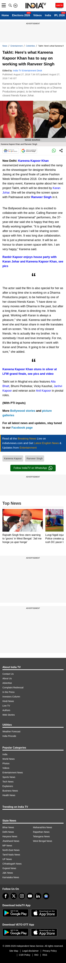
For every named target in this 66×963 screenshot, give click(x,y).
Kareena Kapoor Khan (33, 160)
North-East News (11, 850)
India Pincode (9, 736)
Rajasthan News (41, 832)
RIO (36, 955)
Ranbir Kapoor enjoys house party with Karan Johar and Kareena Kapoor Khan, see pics (32, 261)
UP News (7, 859)
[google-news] (46, 896)
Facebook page (22, 427)
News (4, 46)
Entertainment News (12, 772)
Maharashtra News (42, 827)
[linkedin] (38, 896)
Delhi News (8, 832)
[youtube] (30, 896)
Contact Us (8, 674)
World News (8, 759)
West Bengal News (42, 841)
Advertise (7, 683)
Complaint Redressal (12, 687)
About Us (7, 678)
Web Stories (8, 714)
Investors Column (11, 696)
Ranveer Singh (41, 197)
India (48, 15)
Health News (8, 795)
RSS (44, 955)
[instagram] (22, 896)
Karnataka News (10, 877)
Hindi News (8, 701)
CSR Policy (24, 955)
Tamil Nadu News (11, 854)
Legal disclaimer (30, 951)
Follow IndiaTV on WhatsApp (33, 468)
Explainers (7, 786)
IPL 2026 (59, 15)
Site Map (13, 951)
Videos (37, 15)
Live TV (6, 705)
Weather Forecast (11, 731)
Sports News (8, 777)
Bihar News (8, 827)
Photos (6, 763)
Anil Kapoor (43, 390)
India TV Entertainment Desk (27, 70)
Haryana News (9, 836)
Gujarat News (9, 868)
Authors (6, 710)
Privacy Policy (50, 951)
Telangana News (41, 836)
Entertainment (17, 46)
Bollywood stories (23, 410)
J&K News (7, 873)
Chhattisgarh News (12, 863)
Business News (10, 790)
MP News (7, 845)
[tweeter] (14, 896)
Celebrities (30, 46)
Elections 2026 (21, 15)
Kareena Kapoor (13, 458)
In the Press (8, 692)
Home (5, 15)
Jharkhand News (10, 841)
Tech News (7, 781)
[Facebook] (5, 896)
